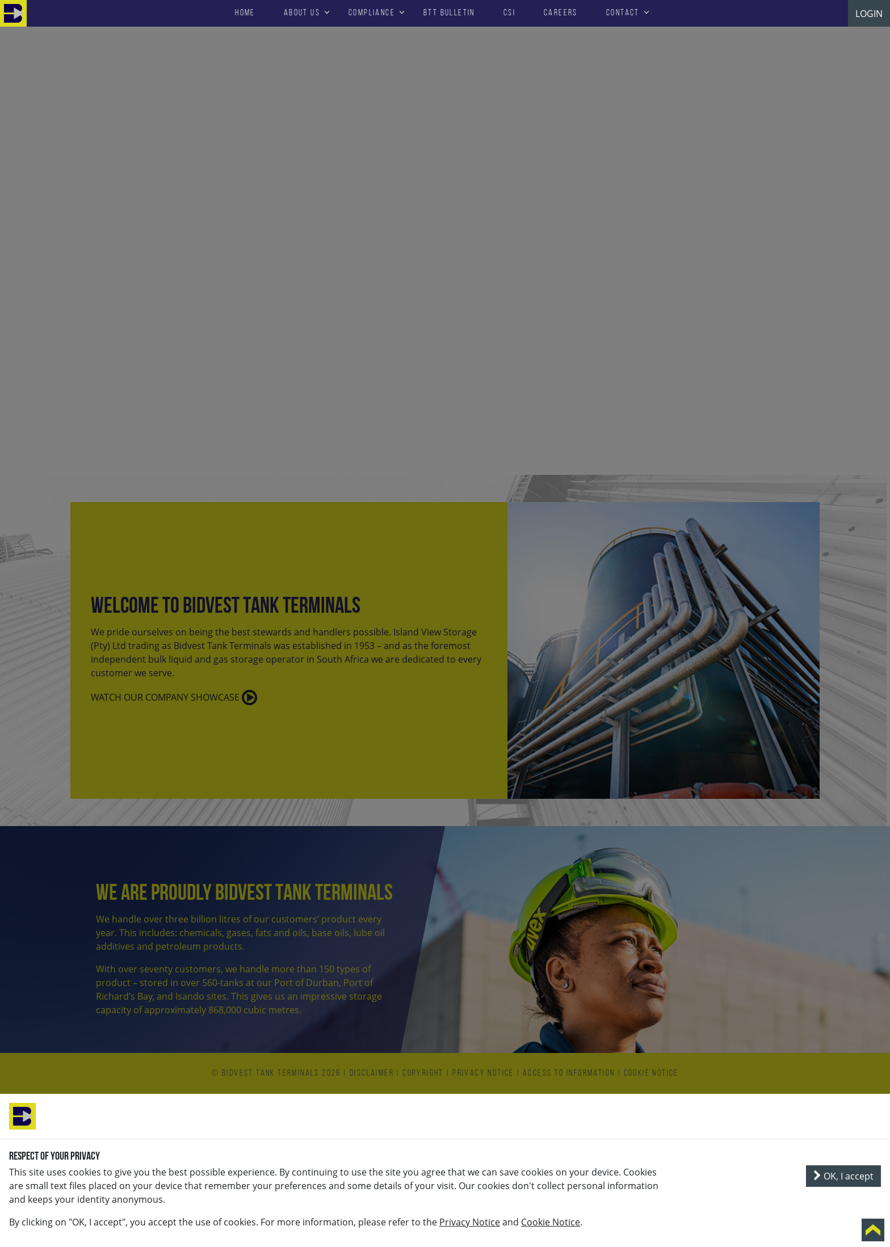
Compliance (372, 13)
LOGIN (869, 13)
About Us (302, 13)
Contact (623, 13)
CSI (509, 13)
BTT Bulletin (449, 13)
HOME (245, 13)
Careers (561, 13)
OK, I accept (843, 1176)
